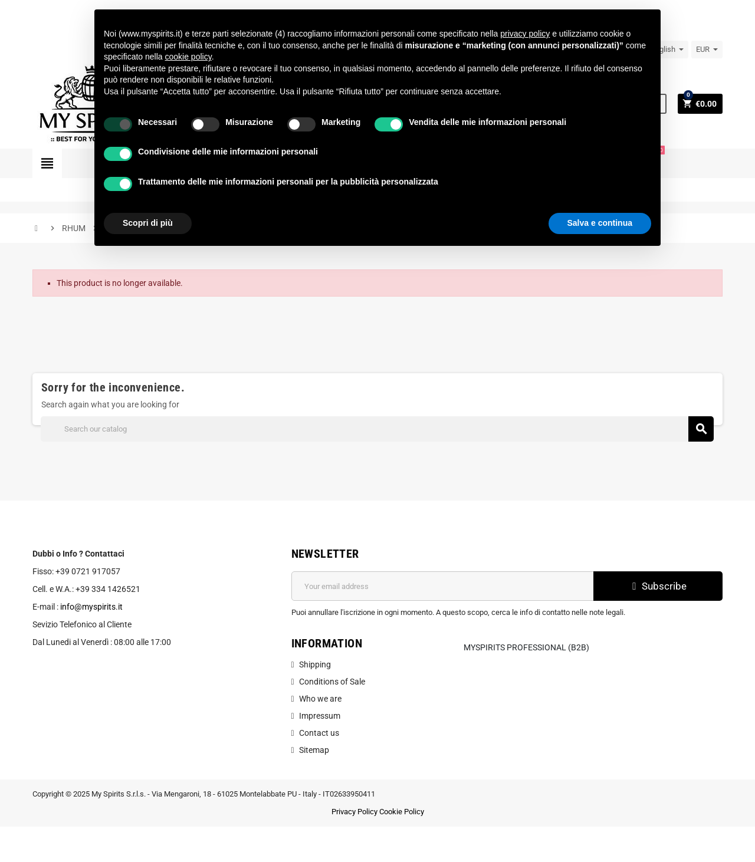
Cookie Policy (401, 811)
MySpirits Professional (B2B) (526, 647)
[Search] (377, 429)
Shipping (315, 664)
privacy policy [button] (525, 33)
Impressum (319, 715)
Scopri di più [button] (148, 223)
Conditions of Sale (332, 681)
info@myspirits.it (91, 606)
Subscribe (658, 586)
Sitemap (314, 750)
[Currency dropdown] (707, 49)
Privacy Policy (354, 811)
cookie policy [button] (188, 56)
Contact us (319, 733)
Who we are (320, 698)
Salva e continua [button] (599, 223)
